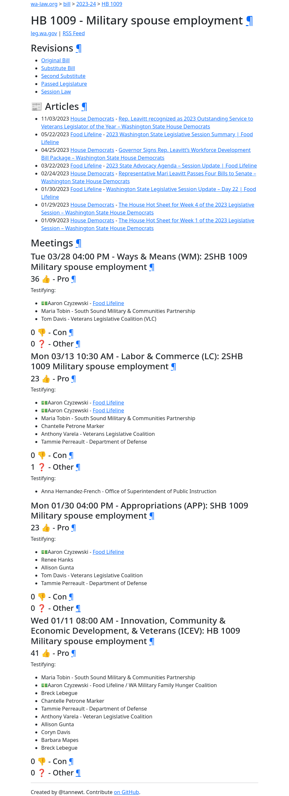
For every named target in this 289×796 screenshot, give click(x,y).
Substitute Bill (58, 68)
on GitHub (126, 792)
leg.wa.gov (44, 33)
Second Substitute (63, 76)
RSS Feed (74, 33)
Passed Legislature (64, 83)
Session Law (56, 91)
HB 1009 (112, 3)
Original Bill (55, 60)
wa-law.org (44, 3)
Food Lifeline (86, 134)
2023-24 (86, 3)
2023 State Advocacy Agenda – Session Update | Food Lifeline (181, 165)
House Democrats (92, 118)
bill (67, 3)
